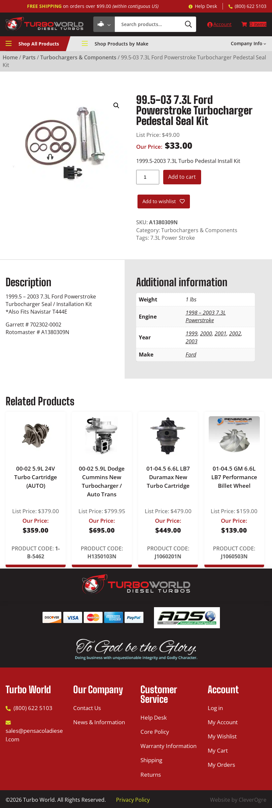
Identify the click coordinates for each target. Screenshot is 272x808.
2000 (206, 334)
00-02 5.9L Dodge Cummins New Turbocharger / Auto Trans (102, 482)
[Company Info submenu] (264, 44)
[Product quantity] (147, 178)
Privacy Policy (133, 799)
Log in (215, 708)
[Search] (182, 25)
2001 (221, 334)
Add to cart (182, 177)
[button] (116, 106)
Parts (29, 58)
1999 (191, 334)
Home (10, 58)
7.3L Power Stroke (172, 239)
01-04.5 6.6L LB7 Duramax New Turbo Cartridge (168, 478)
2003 (191, 342)
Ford (191, 355)
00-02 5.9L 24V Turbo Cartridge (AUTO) (35, 478)
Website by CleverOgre (238, 799)
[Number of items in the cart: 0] (253, 25)
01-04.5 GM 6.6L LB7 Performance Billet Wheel (234, 478)
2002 (235, 334)
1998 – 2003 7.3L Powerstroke (206, 317)
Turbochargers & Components (78, 58)
